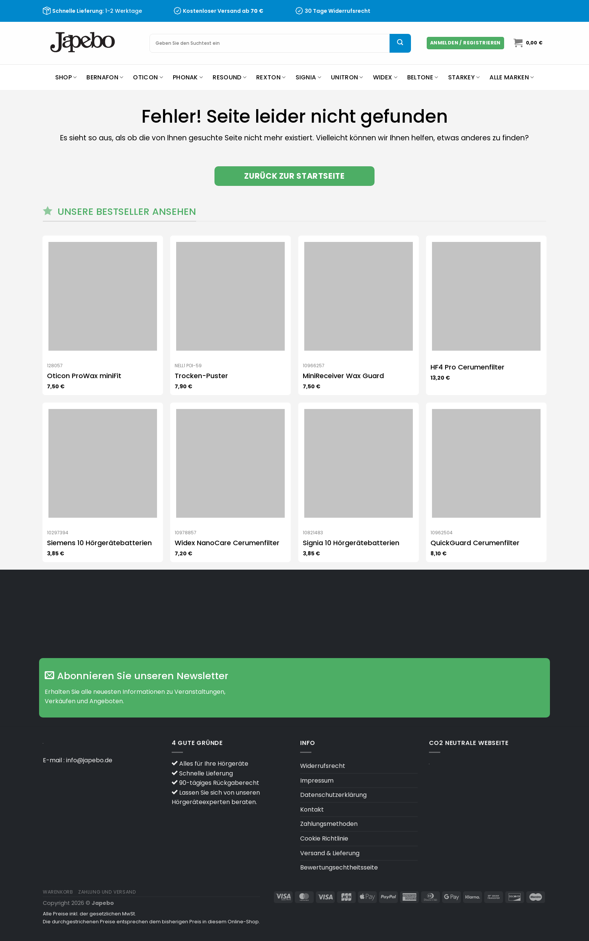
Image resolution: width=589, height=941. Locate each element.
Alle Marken (511, 77)
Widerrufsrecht (322, 766)
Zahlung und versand (107, 892)
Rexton (270, 77)
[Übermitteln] (400, 43)
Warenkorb (58, 892)
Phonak (188, 77)
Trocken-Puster (201, 375)
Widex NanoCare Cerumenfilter (227, 542)
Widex (385, 77)
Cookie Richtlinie (324, 838)
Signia (308, 77)
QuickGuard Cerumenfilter (475, 542)
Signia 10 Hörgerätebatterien (351, 542)
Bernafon (104, 77)
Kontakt (312, 809)
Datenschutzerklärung (333, 795)
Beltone (422, 77)
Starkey (464, 77)
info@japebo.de (89, 760)
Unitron (347, 77)
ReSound (229, 77)
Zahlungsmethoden (329, 823)
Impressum (317, 780)
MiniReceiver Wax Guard (343, 375)
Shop (66, 77)
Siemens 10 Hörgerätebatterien (99, 542)
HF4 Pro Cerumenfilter (467, 367)
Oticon (148, 77)
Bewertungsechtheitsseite (339, 867)
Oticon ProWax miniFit (84, 375)
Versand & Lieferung (329, 853)
